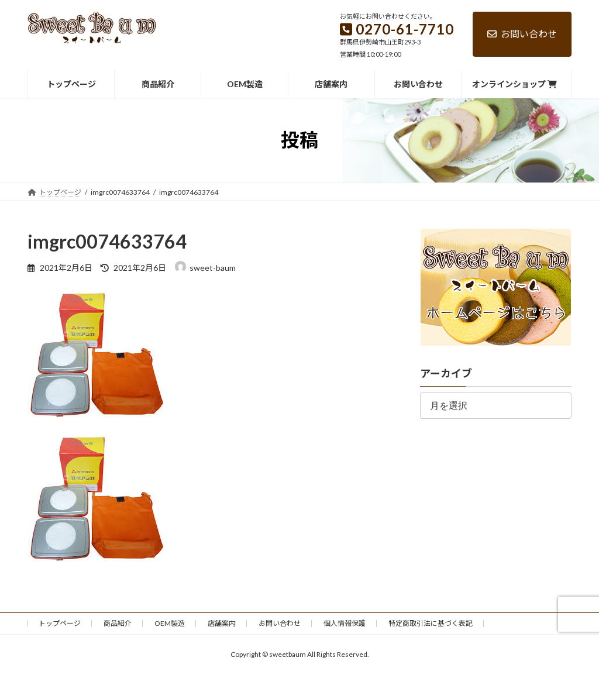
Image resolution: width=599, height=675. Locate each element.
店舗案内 (222, 623)
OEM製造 (169, 623)
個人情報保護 (344, 623)
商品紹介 (118, 623)
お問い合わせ (522, 33)
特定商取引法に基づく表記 (430, 623)
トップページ (60, 623)
